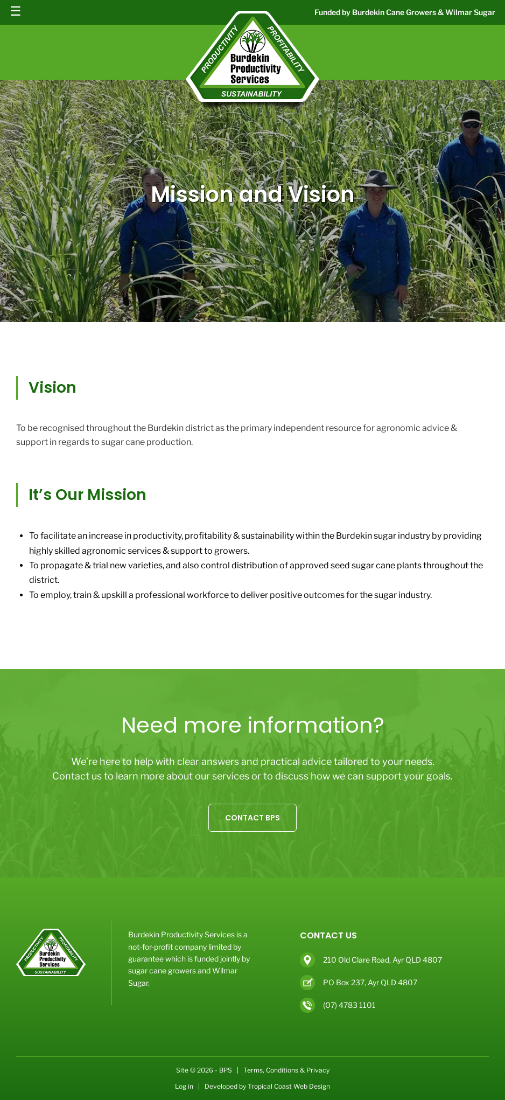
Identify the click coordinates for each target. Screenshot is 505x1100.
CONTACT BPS (252, 817)
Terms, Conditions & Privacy (286, 1070)
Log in (184, 1086)
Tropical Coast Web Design (289, 1086)
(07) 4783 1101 (349, 1005)
